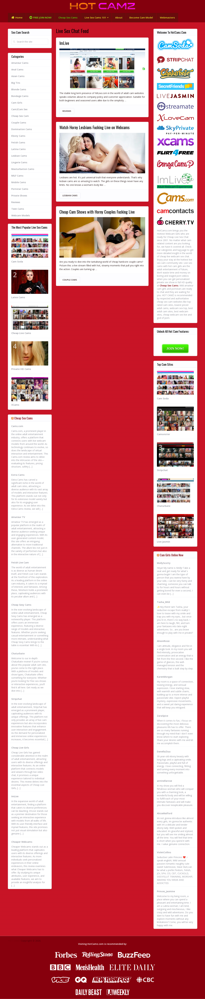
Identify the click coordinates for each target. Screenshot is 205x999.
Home (16, 17)
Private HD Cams (21, 369)
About (119, 17)
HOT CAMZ (14, 940)
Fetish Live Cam (20, 562)
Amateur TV (18, 517)
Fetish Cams (18, 142)
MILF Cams (17, 175)
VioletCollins (164, 852)
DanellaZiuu (164, 751)
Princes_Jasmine (166, 891)
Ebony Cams (18, 136)
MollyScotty (164, 563)
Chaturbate (18, 653)
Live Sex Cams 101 (95, 17)
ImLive (64, 43)
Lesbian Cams (70, 195)
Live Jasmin (163, 541)
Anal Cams (17, 69)
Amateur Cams (19, 63)
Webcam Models (20, 215)
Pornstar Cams (19, 189)
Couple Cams (69, 280)
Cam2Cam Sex (19, 109)
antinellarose (164, 781)
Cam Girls (16, 102)
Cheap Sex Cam (20, 116)
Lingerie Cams (19, 162)
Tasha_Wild (163, 602)
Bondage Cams (19, 96)
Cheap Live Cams (21, 333)
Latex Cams (18, 297)
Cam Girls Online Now (171, 555)
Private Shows (19, 195)
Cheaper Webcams (21, 842)
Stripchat (16, 699)
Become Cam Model (141, 17)
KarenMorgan (164, 676)
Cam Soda (17, 261)
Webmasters (168, 17)
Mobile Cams (18, 182)
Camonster (163, 434)
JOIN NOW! (175, 348)
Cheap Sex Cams (68, 17)
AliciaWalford (164, 813)
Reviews (66, 111)
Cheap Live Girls (20, 747)
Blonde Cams (18, 89)
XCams (15, 404)
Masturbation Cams (22, 169)
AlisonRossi (163, 641)
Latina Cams (18, 149)
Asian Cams (17, 76)
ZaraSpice (162, 715)
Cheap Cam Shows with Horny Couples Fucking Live (97, 212)
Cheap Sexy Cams (21, 604)
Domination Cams (21, 129)
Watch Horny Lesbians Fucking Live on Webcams (95, 128)
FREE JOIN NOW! (40, 17)
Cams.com (17, 426)
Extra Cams (17, 475)
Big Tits (15, 82)
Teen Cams (17, 209)
